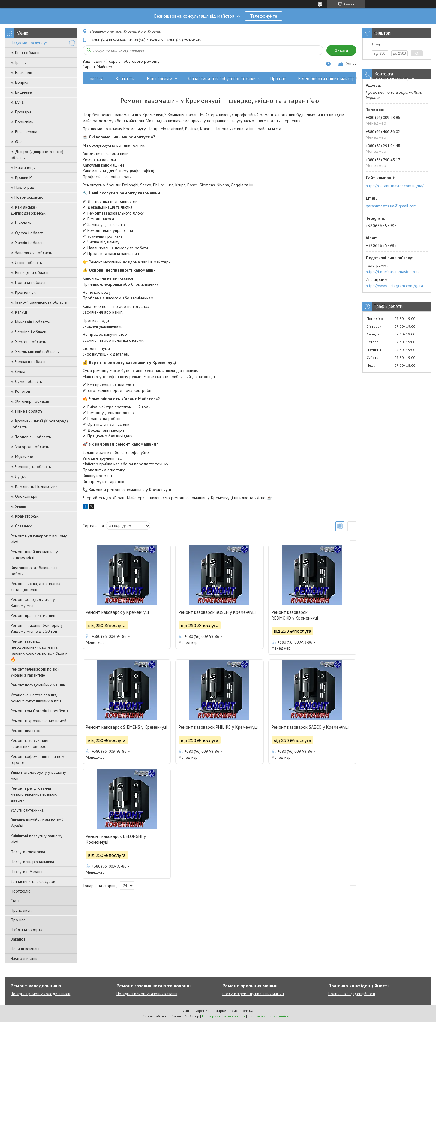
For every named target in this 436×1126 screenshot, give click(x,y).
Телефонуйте (263, 16)
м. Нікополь (21, 223)
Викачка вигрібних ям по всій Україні (37, 823)
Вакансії (18, 939)
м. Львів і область (26, 262)
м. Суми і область (26, 381)
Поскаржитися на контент (223, 1016)
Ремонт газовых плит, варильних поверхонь (30, 743)
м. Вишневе (21, 92)
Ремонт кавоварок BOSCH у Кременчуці (217, 612)
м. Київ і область (25, 52)
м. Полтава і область (29, 282)
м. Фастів (19, 141)
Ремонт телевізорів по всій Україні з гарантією (35, 672)
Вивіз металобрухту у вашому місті (38, 775)
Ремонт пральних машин (33, 615)
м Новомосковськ (27, 197)
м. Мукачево (22, 456)
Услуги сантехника (27, 810)
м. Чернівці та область (31, 466)
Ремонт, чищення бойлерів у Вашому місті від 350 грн (37, 628)
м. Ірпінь (18, 62)
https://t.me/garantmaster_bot (392, 271)
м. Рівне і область (26, 411)
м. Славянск (21, 526)
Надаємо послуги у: (29, 42)
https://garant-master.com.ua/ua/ (395, 185)
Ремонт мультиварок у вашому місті (39, 539)
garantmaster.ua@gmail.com (391, 206)
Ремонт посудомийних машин (38, 685)
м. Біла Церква (24, 131)
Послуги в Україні (26, 871)
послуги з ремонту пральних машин (253, 993)
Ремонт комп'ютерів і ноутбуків (39, 710)
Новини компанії (26, 948)
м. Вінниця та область (30, 272)
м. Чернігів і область (29, 332)
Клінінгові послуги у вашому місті (36, 839)
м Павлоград (23, 187)
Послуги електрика (28, 851)
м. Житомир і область (30, 401)
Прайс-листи (22, 910)
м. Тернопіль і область (31, 437)
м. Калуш (19, 312)
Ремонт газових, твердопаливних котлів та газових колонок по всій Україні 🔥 (39, 650)
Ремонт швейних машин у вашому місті (34, 554)
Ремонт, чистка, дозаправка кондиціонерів (35, 586)
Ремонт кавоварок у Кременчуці (117, 612)
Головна (96, 78)
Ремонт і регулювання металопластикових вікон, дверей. (34, 794)
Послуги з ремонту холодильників (40, 993)
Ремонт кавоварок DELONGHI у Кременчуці (116, 839)
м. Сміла (18, 371)
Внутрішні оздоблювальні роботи (34, 570)
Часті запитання (24, 958)
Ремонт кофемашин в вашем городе (37, 759)
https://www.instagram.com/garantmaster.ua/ (397, 285)
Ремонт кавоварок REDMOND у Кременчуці (295, 615)
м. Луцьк (18, 476)
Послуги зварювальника (32, 861)
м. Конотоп (20, 391)
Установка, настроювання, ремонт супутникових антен (36, 698)
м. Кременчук (23, 292)
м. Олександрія (24, 496)
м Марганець (23, 167)
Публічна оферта (26, 929)
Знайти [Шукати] (341, 50)
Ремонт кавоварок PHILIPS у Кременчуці (218, 727)
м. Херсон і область (28, 341)
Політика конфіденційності (351, 993)
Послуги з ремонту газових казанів (146, 993)
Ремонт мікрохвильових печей (38, 720)
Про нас (18, 920)
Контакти (125, 78)
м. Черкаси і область (29, 361)
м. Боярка (19, 82)
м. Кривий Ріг (22, 177)
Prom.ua (246, 1010)
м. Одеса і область (27, 233)
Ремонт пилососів (27, 730)
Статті (15, 900)
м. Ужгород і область (30, 446)
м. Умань (18, 506)
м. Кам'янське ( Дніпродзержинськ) (29, 210)
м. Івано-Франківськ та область (39, 302)
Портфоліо (21, 891)
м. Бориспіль (22, 122)
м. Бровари (21, 112)
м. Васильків (21, 72)
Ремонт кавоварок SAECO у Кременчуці (310, 727)
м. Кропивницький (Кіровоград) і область (39, 424)
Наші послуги (159, 78)
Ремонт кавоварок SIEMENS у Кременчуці (126, 727)
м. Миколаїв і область (30, 322)
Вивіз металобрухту (389, 78)
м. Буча (17, 102)
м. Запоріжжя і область (31, 252)
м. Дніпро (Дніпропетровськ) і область (38, 154)
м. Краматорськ (24, 516)
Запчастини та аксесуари (33, 881)
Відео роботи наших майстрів (328, 78)
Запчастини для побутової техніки (221, 78)
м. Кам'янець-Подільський (34, 486)
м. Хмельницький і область (35, 351)
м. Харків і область (27, 242)
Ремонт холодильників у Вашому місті (33, 602)
